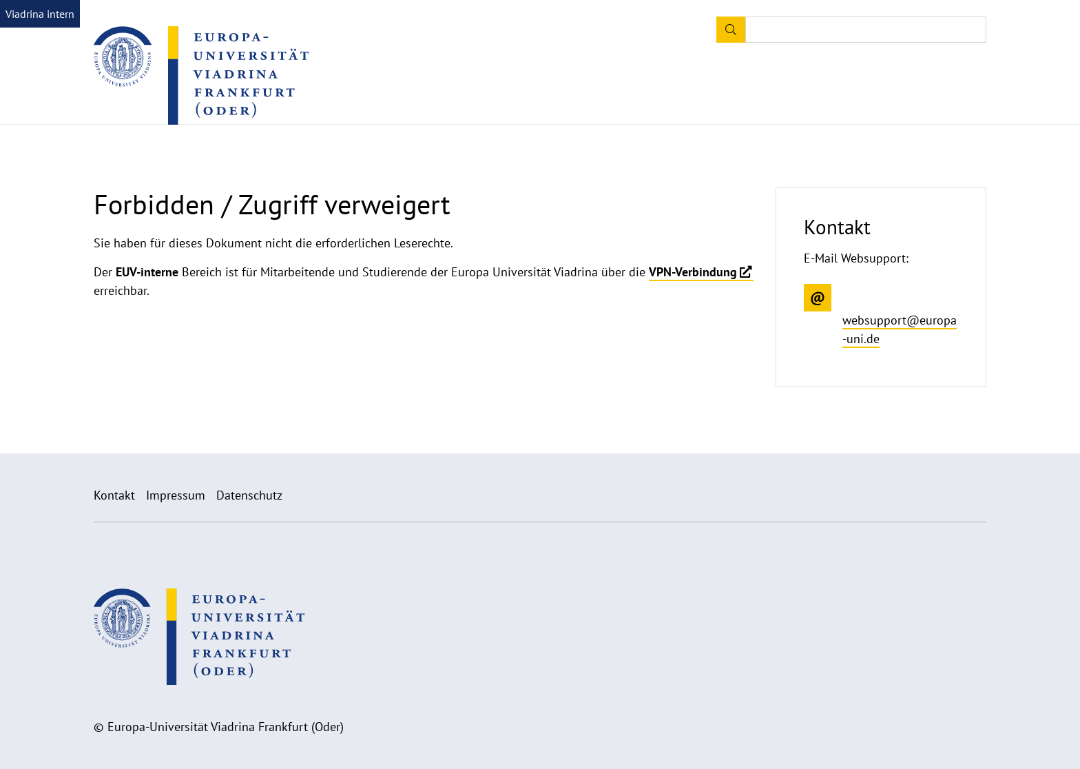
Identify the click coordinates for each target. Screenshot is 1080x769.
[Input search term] (865, 30)
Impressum (175, 495)
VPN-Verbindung (693, 272)
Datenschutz (249, 495)
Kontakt (114, 495)
